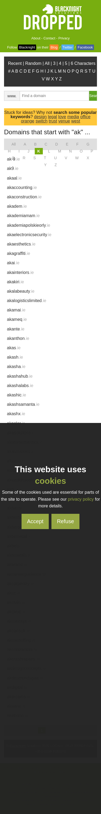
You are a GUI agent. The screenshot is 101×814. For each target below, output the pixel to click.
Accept (35, 521)
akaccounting (22, 187)
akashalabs (20, 385)
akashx (16, 413)
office (85, 116)
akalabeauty (20, 291)
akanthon (18, 338)
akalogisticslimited (26, 300)
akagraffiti (18, 253)
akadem (17, 206)
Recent (15, 63)
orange (27, 121)
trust (53, 121)
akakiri (15, 282)
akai (13, 263)
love (62, 116)
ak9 (13, 168)
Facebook (85, 47)
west (75, 121)
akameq (17, 319)
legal (52, 116)
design (40, 116)
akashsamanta (23, 404)
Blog (54, 47)
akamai (16, 310)
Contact (49, 38)
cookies (50, 481)
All (47, 63)
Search (93, 96)
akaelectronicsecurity (29, 234)
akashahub (20, 376)
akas (14, 347)
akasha (16, 366)
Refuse (65, 521)
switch (41, 121)
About (35, 38)
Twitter (67, 47)
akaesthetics (21, 244)
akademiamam (23, 215)
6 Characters (83, 63)
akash (15, 357)
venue (64, 121)
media (73, 116)
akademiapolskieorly (28, 225)
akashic (16, 395)
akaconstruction (24, 197)
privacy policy (81, 499)
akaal (14, 178)
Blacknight (27, 47)
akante (16, 329)
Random (33, 63)
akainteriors (20, 272)
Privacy (64, 38)
